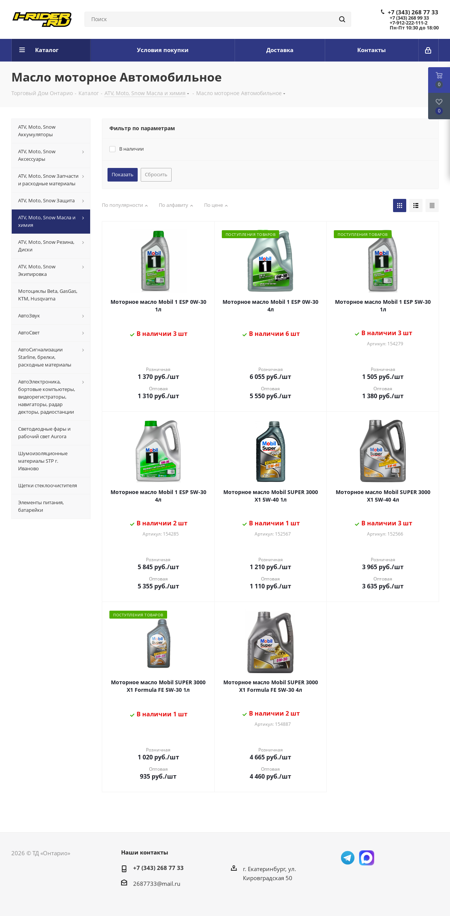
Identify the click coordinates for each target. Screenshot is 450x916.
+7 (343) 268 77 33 (413, 12)
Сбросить (156, 174)
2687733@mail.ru (156, 883)
